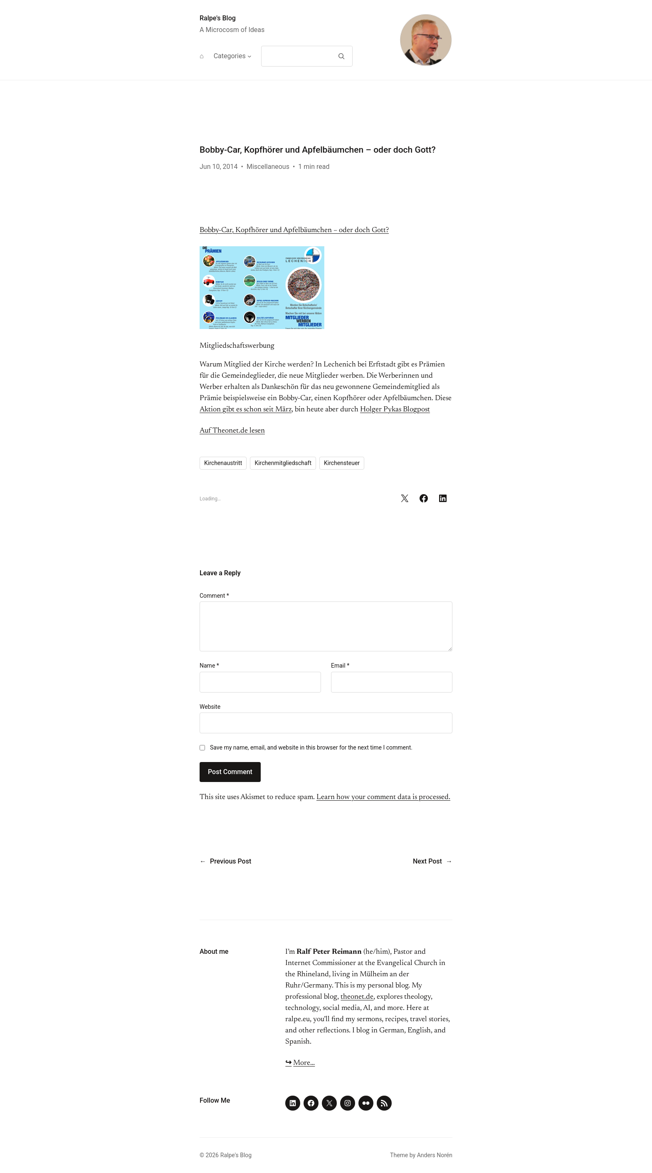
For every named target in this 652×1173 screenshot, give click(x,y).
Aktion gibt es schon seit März (245, 409)
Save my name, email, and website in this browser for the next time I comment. (311, 747)
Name (209, 665)
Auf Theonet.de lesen (232, 431)
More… (304, 1063)
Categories (230, 56)
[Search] (341, 56)
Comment (214, 595)
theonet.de (357, 997)
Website (210, 706)
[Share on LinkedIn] (443, 498)
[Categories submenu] (249, 56)
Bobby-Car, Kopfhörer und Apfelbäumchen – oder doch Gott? (294, 230)
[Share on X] (404, 498)
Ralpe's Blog (218, 18)
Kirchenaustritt (223, 463)
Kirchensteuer (342, 463)
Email (340, 665)
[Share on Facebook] (424, 498)
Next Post (427, 861)
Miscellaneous (268, 167)
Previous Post (230, 861)
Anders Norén (434, 1155)
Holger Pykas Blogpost (395, 409)
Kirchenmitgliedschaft (282, 463)
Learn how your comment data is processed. (383, 797)
